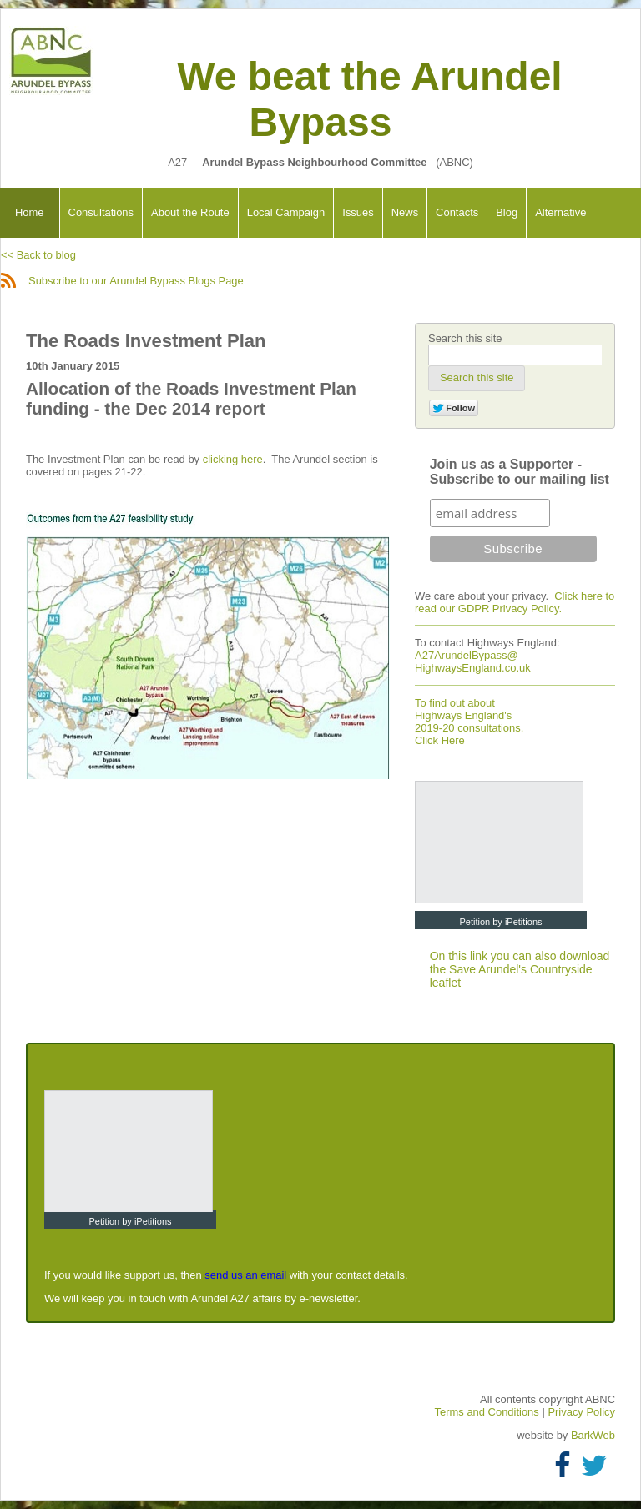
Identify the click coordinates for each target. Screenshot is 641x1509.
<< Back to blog (38, 255)
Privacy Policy (581, 1412)
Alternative (560, 212)
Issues (357, 212)
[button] (476, 377)
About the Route (190, 212)
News (404, 212)
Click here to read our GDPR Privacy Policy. (514, 602)
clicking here (233, 459)
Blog (506, 212)
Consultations (101, 212)
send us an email (245, 1275)
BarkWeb (593, 1435)
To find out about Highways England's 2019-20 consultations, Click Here (469, 722)
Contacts (457, 212)
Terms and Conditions (489, 1412)
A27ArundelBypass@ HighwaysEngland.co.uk (473, 661)
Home (29, 212)
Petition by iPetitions (500, 922)
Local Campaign (286, 212)
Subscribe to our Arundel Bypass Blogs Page (122, 280)
